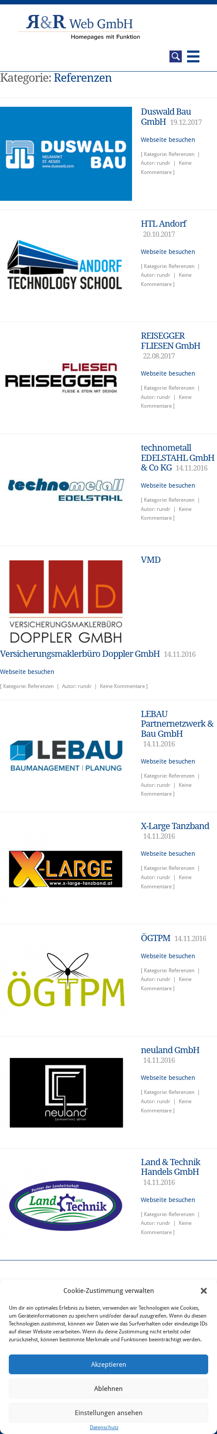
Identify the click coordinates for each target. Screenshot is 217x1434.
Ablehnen (108, 1389)
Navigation (193, 56)
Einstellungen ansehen (109, 1413)
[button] (203, 1290)
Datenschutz (104, 1427)
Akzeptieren (108, 1365)
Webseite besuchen (168, 139)
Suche (175, 56)
